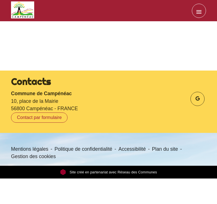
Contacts (31, 81)
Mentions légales (29, 149)
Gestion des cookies (33, 156)
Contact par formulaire (39, 117)
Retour (108, 49)
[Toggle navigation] (199, 11)
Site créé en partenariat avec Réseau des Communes (108, 172)
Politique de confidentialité (83, 149)
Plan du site (165, 149)
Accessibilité (132, 149)
